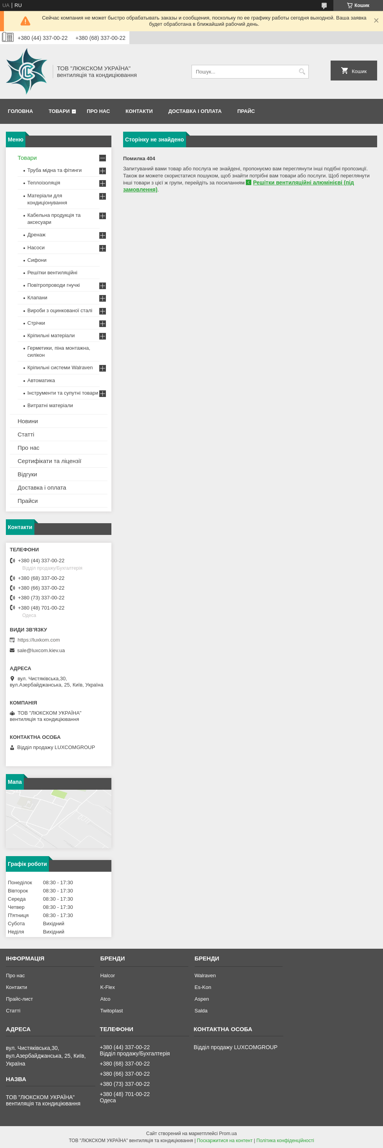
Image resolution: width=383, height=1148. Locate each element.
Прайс (246, 111)
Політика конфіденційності (285, 1140)
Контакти (139, 111)
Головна (20, 111)
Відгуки (27, 474)
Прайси (28, 500)
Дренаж (36, 235)
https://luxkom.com (39, 640)
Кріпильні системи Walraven (60, 367)
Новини (28, 421)
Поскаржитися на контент (224, 1140)
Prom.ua (228, 1133)
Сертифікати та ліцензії (49, 461)
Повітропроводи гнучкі (53, 285)
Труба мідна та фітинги (54, 170)
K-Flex (107, 987)
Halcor (107, 975)
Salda (201, 1011)
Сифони (37, 260)
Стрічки (36, 323)
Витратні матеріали (50, 405)
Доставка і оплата (195, 111)
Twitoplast (111, 1011)
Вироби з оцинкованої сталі (59, 310)
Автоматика (41, 380)
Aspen (202, 999)
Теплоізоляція (43, 183)
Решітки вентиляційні (52, 272)
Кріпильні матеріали (51, 335)
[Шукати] (302, 72)
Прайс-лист (19, 999)
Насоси (36, 247)
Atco (105, 999)
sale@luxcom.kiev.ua (41, 650)
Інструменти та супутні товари (62, 393)
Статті (26, 434)
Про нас (98, 111)
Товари (59, 111)
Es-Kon (203, 987)
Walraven (205, 975)
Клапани (37, 297)
